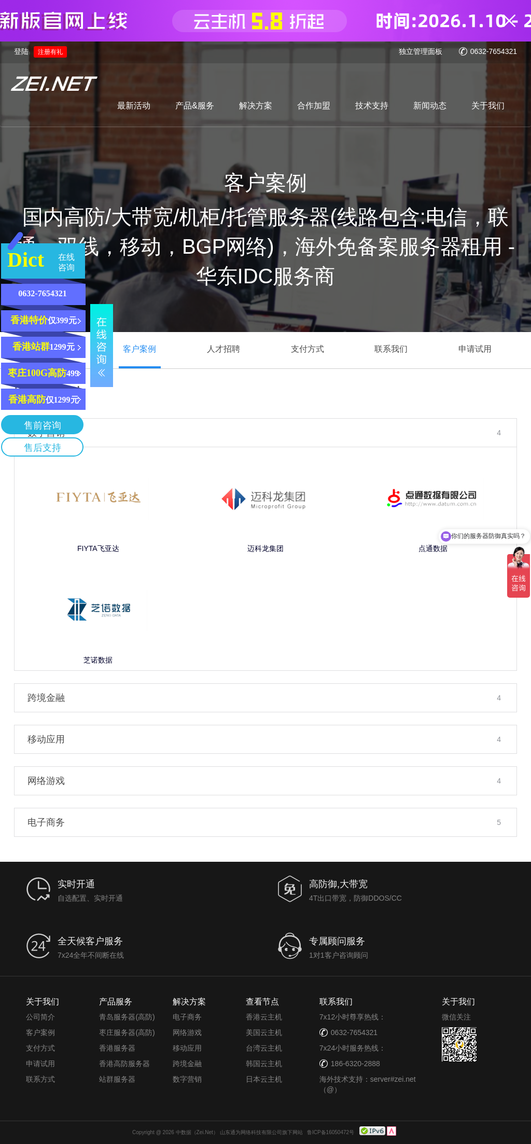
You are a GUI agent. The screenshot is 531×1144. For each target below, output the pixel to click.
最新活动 (133, 105)
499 (43, 373)
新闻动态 (429, 105)
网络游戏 (187, 1032)
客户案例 (40, 1032)
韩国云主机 (264, 1063)
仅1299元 (43, 399)
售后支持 (42, 448)
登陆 (21, 51)
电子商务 (187, 1017)
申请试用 (40, 1063)
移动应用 (187, 1048)
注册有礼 (50, 52)
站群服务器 (117, 1079)
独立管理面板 (420, 51)
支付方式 (40, 1048)
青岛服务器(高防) (127, 1017)
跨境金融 (187, 1063)
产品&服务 (194, 105)
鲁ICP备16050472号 (330, 1132)
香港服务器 (117, 1048)
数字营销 (187, 1079)
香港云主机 (264, 1017)
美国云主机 (264, 1032)
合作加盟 (313, 105)
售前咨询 (42, 425)
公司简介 (40, 1017)
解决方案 (255, 105)
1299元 (43, 346)
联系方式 (40, 1079)
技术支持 (371, 105)
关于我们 (488, 105)
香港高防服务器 (124, 1063)
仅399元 (43, 320)
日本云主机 (264, 1079)
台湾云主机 (264, 1048)
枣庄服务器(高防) (127, 1032)
